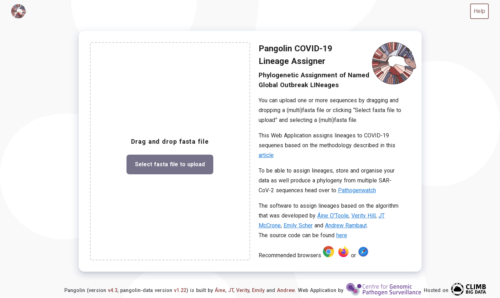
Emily (258, 290)
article (266, 155)
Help (479, 11)
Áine (220, 290)
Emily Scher (298, 225)
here (341, 235)
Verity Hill (363, 215)
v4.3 (112, 290)
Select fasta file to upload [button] (170, 164)
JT (230, 290)
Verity (242, 290)
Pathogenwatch (357, 190)
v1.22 (180, 290)
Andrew (286, 290)
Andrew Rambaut (346, 225)
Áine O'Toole (333, 215)
